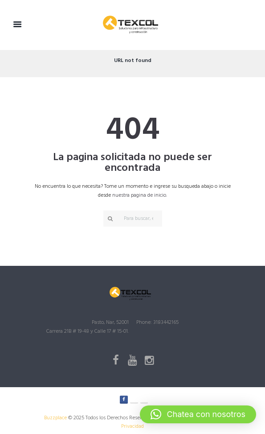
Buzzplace (55, 417)
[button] (198, 414)
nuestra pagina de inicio (139, 195)
